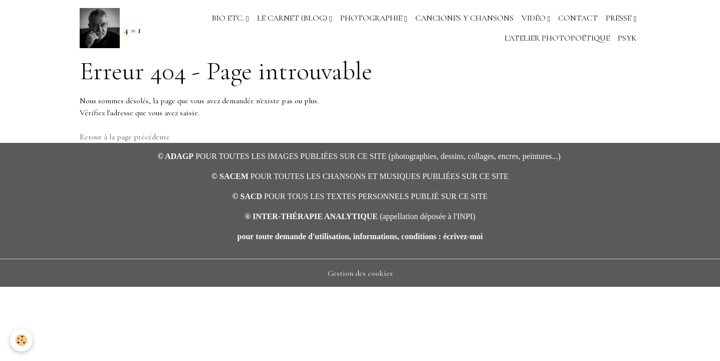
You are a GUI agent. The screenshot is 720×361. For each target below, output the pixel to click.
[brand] (106, 28)
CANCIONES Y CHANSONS (464, 18)
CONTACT (578, 18)
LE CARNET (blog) (293, 18)
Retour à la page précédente (125, 137)
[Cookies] (21, 340)
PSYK (627, 38)
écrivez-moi (463, 236)
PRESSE (619, 18)
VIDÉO (535, 18)
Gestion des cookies (360, 273)
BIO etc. (229, 18)
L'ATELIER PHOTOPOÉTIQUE (557, 38)
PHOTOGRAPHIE (372, 18)
